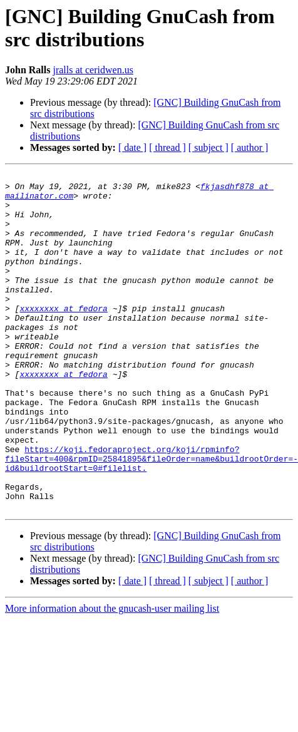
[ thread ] (167, 147)
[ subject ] (208, 147)
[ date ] (132, 147)
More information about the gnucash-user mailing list (112, 676)
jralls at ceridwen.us (93, 69)
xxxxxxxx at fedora (63, 336)
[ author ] (250, 147)
